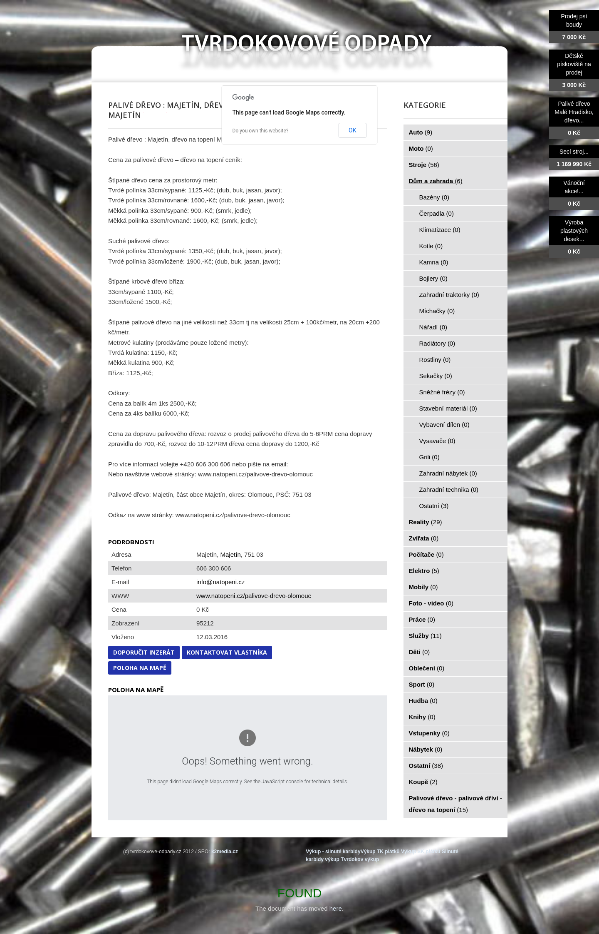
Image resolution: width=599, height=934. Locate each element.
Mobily (423, 586)
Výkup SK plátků (421, 851)
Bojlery (433, 278)
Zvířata (424, 538)
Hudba (423, 700)
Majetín (230, 554)
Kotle (431, 245)
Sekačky (435, 375)
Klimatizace (439, 229)
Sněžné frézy (442, 392)
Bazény (434, 197)
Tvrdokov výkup (360, 859)
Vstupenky (429, 733)
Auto (421, 132)
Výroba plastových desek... (574, 230)
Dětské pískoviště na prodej (574, 64)
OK (352, 130)
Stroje (424, 164)
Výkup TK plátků (380, 851)
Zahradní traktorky (449, 294)
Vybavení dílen (444, 424)
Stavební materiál (448, 408)
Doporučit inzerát (144, 652)
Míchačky (437, 310)
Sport (422, 684)
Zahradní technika (449, 489)
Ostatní (434, 505)
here (335, 908)
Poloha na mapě (139, 668)
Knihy (422, 716)
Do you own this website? (261, 131)
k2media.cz (224, 851)
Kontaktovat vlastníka (227, 652)
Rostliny (435, 359)
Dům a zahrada (436, 180)
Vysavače (437, 440)
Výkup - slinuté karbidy (333, 851)
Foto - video (431, 603)
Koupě (423, 781)
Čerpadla (436, 213)
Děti (419, 651)
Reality (425, 522)
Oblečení (427, 668)
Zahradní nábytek (448, 473)
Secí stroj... (574, 151)
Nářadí (433, 327)
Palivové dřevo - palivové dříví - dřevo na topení (455, 804)
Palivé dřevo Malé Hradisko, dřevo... (573, 112)
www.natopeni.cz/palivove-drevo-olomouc (253, 595)
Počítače (426, 554)
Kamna (433, 262)
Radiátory (437, 343)
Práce (422, 619)
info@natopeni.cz (220, 581)
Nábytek (426, 749)
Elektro (424, 570)
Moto (421, 148)
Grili (429, 457)
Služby (425, 635)
